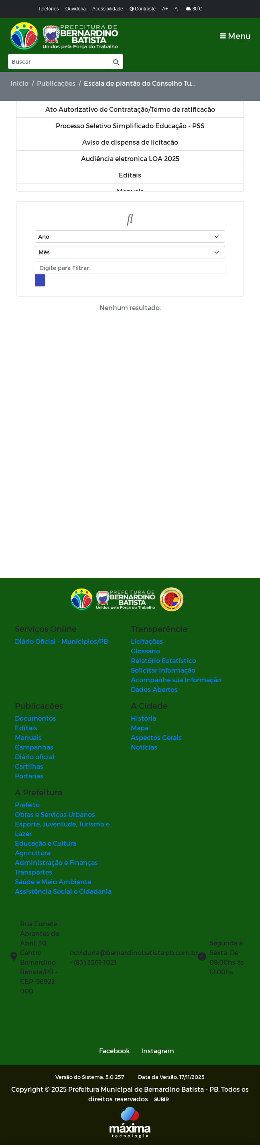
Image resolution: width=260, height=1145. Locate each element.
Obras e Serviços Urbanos (55, 814)
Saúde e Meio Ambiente (53, 881)
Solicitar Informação (163, 670)
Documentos (35, 718)
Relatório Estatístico (163, 660)
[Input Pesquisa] (58, 61)
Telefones (48, 9)
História (143, 718)
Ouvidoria (75, 9)
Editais (26, 728)
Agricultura (33, 853)
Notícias (144, 747)
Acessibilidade (107, 9)
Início (19, 83)
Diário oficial (35, 756)
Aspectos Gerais (156, 737)
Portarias (29, 776)
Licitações (147, 641)
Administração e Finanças (56, 862)
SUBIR (161, 1099)
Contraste (143, 9)
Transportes (33, 872)
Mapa (139, 728)
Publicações (56, 83)
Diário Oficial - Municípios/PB (61, 641)
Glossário (145, 651)
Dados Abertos (154, 689)
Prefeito (27, 804)
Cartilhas (29, 766)
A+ (165, 9)
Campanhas (34, 747)
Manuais (28, 737)
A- (177, 9)
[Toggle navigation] (235, 36)
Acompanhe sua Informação (176, 679)
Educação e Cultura (45, 843)
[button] (115, 61)
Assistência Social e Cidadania (63, 891)
